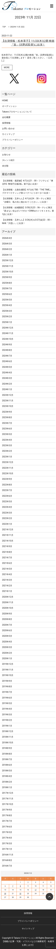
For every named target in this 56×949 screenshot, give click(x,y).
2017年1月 (7, 849)
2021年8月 (7, 552)
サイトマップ (8, 134)
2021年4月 (7, 574)
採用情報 (6, 123)
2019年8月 (7, 686)
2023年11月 (7, 400)
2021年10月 (7, 541)
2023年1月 (7, 456)
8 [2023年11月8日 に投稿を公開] (20, 886)
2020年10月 (7, 608)
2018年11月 (7, 737)
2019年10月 (7, 675)
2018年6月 (7, 765)
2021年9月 (7, 546)
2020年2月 (7, 653)
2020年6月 (7, 630)
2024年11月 (7, 333)
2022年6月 (7, 496)
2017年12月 (7, 793)
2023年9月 (7, 412)
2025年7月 (7, 288)
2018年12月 (7, 731)
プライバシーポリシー (12, 140)
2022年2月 (7, 518)
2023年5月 (7, 434)
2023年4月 (7, 440)
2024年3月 (7, 378)
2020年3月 (7, 647)
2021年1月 (7, 591)
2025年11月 (7, 266)
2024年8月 (7, 350)
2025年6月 (7, 294)
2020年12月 (7, 597)
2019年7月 (7, 692)
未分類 (5, 166)
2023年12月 (7, 395)
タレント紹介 (8, 160)
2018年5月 (7, 770)
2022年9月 (7, 479)
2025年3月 (7, 311)
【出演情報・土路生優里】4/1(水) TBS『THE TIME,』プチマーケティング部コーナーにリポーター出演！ (27, 191)
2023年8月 (7, 417)
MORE (7, 67)
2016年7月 (7, 866)
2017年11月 (7, 798)
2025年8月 (7, 283)
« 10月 (4, 873)
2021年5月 (7, 569)
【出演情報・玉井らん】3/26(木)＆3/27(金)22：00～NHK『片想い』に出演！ (27, 221)
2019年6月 (7, 698)
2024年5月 (7, 367)
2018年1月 (7, 787)
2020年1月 (7, 658)
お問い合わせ (8, 128)
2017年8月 (7, 815)
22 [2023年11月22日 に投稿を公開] (20, 893)
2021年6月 (7, 563)
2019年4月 (7, 709)
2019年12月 (7, 664)
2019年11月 (7, 669)
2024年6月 (7, 361)
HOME (5, 100)
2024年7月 (7, 356)
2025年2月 (7, 316)
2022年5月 (7, 501)
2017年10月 (7, 804)
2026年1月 (7, 255)
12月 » (51, 873)
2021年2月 (7, 585)
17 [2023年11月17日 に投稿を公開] (35, 890)
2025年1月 (7, 322)
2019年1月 (7, 726)
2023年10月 (7, 406)
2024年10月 (7, 339)
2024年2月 (7, 384)
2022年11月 (7, 468)
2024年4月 (7, 372)
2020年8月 (7, 619)
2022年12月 (7, 462)
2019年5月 (7, 703)
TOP (4, 27)
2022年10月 (7, 473)
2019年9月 (7, 681)
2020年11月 (7, 602)
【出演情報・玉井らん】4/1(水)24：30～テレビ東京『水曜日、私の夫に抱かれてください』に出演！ (26, 200)
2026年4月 (7, 238)
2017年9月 (7, 810)
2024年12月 (7, 328)
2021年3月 (7, 580)
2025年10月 (7, 271)
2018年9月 (7, 748)
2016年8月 (7, 860)
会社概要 (6, 117)
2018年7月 (7, 759)
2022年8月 (7, 484)
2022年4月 (7, 507)
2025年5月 (7, 299)
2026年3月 (7, 243)
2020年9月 (7, 613)
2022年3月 (7, 513)
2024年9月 (7, 344)
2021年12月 (7, 529)
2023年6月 (7, 428)
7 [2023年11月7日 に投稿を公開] (12, 886)
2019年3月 (7, 714)
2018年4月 (7, 776)
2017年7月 (7, 821)
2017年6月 (7, 826)
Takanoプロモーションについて (17, 111)
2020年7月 (7, 625)
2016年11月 (7, 855)
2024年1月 (7, 389)
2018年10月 (7, 742)
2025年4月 (7, 305)
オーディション (9, 106)
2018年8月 (7, 754)
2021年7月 (7, 557)
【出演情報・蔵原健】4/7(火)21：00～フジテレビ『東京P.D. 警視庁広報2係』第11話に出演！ (27, 182)
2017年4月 (7, 838)
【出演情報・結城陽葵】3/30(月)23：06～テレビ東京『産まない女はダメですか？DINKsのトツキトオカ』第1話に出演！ (28, 210)
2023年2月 (7, 451)
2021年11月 (7, 535)
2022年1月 (7, 524)
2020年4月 (7, 641)
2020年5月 (7, 636)
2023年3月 (7, 445)
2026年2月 (7, 249)
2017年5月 (7, 832)
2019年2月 (7, 720)
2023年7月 (7, 423)
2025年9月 (7, 277)
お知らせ (6, 154)
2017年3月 (7, 843)
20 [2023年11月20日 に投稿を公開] (5, 893)
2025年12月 (7, 260)
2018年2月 (7, 782)
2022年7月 (7, 490)
